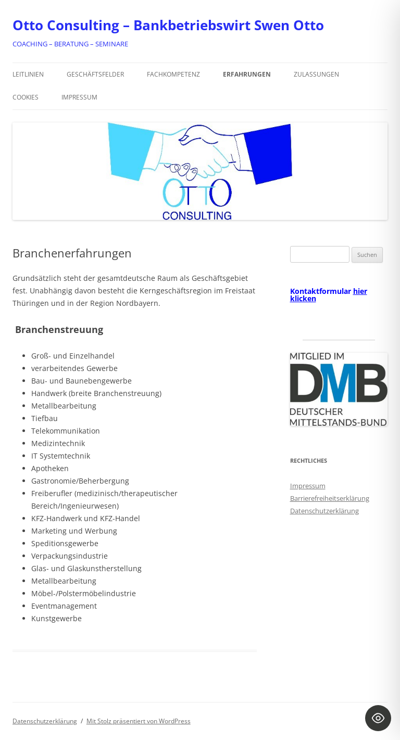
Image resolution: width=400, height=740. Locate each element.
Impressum (79, 97)
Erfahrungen (247, 74)
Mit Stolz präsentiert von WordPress (138, 721)
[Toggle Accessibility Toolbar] (378, 718)
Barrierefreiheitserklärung (329, 498)
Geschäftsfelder (95, 74)
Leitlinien (28, 74)
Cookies (25, 97)
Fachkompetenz (173, 74)
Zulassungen (316, 74)
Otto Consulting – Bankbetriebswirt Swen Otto (168, 25)
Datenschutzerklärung (324, 510)
